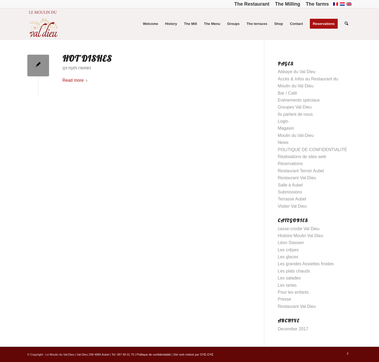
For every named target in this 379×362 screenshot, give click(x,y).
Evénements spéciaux (299, 100)
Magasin (286, 128)
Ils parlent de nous (295, 114)
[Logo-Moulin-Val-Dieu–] (42, 23)
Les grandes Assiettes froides (306, 264)
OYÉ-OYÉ (206, 354)
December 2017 (293, 329)
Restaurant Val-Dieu (297, 178)
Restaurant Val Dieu (297, 306)
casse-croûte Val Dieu (298, 228)
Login (283, 121)
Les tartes (287, 285)
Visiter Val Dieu (292, 206)
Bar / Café (287, 93)
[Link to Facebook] (348, 354)
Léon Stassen (291, 242)
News (283, 142)
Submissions (290, 192)
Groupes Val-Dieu (294, 107)
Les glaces (288, 257)
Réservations (290, 163)
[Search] (346, 23)
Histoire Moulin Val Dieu (300, 235)
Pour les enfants (293, 292)
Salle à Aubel (290, 185)
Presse (284, 299)
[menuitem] (252, 4)
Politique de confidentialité (153, 354)
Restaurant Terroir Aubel (301, 171)
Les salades (289, 278)
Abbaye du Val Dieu (296, 71)
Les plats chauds (76, 68)
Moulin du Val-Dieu (296, 135)
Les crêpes (288, 250)
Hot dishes (87, 58)
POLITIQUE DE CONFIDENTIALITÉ (312, 149)
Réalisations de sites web (302, 156)
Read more (75, 80)
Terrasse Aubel (292, 199)
